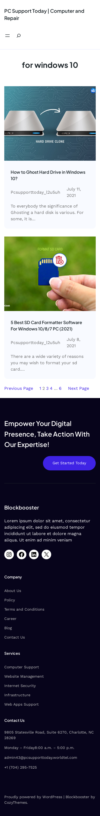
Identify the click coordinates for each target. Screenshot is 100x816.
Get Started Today (69, 463)
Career (10, 618)
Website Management (24, 676)
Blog (8, 628)
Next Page (78, 388)
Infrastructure (17, 695)
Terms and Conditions (24, 609)
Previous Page (18, 388)
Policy (9, 600)
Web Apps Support (21, 704)
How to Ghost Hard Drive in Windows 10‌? (48, 175)
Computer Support (21, 667)
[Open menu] (7, 35)
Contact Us (14, 637)
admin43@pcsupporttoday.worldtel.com (40, 757)
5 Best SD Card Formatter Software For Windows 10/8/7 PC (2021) (46, 326)
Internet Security (20, 686)
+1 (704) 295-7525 (20, 767)
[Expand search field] (19, 35)
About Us (12, 591)
